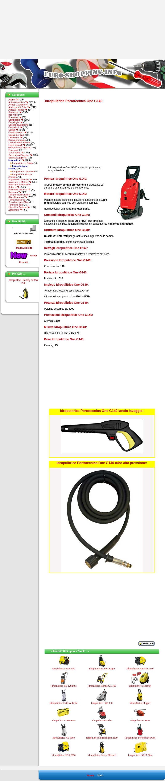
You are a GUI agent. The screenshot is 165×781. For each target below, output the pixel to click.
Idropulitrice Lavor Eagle (102, 668)
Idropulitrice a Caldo (22, 163)
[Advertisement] (35, 29)
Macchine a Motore (20, 182)
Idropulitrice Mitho (101, 720)
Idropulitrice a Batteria (63, 720)
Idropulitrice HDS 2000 (64, 755)
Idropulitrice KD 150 (101, 703)
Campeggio (16, 120)
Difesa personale (17, 140)
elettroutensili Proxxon (19, 147)
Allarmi (13, 99)
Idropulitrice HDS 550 (63, 668)
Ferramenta (16, 152)
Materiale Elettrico (19, 189)
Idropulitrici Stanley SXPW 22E (23, 283)
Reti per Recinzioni (19, 194)
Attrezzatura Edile (19, 107)
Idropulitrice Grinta (140, 720)
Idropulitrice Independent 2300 (101, 737)
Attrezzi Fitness (18, 109)
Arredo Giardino (18, 104)
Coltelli (13, 130)
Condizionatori (17, 132)
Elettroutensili (17, 145)
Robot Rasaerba (16, 199)
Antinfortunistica (18, 102)
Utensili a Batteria (19, 207)
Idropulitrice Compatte (23, 171)
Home (90, 775)
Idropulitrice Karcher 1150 (140, 668)
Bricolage (14, 117)
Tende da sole (15, 204)
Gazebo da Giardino (20, 155)
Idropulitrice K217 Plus (140, 755)
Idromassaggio (17, 157)
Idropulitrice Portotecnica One (140, 737)
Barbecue (15, 112)
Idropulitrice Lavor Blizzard (102, 755)
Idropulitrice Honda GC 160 (102, 685)
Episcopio (13, 150)
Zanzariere (15, 209)
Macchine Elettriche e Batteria (19, 185)
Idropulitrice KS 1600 (64, 737)
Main (100, 775)
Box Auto (13, 114)
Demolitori (15, 137)
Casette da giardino (18, 125)
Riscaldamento (17, 197)
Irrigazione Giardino (20, 179)
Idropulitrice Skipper (139, 703)
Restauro (14, 192)
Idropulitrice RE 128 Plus (64, 685)
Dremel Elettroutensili (19, 142)
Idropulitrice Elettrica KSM (64, 703)
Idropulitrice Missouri (140, 685)
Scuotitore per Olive (18, 202)
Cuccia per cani (16, 135)
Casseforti (15, 127)
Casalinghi (15, 122)
